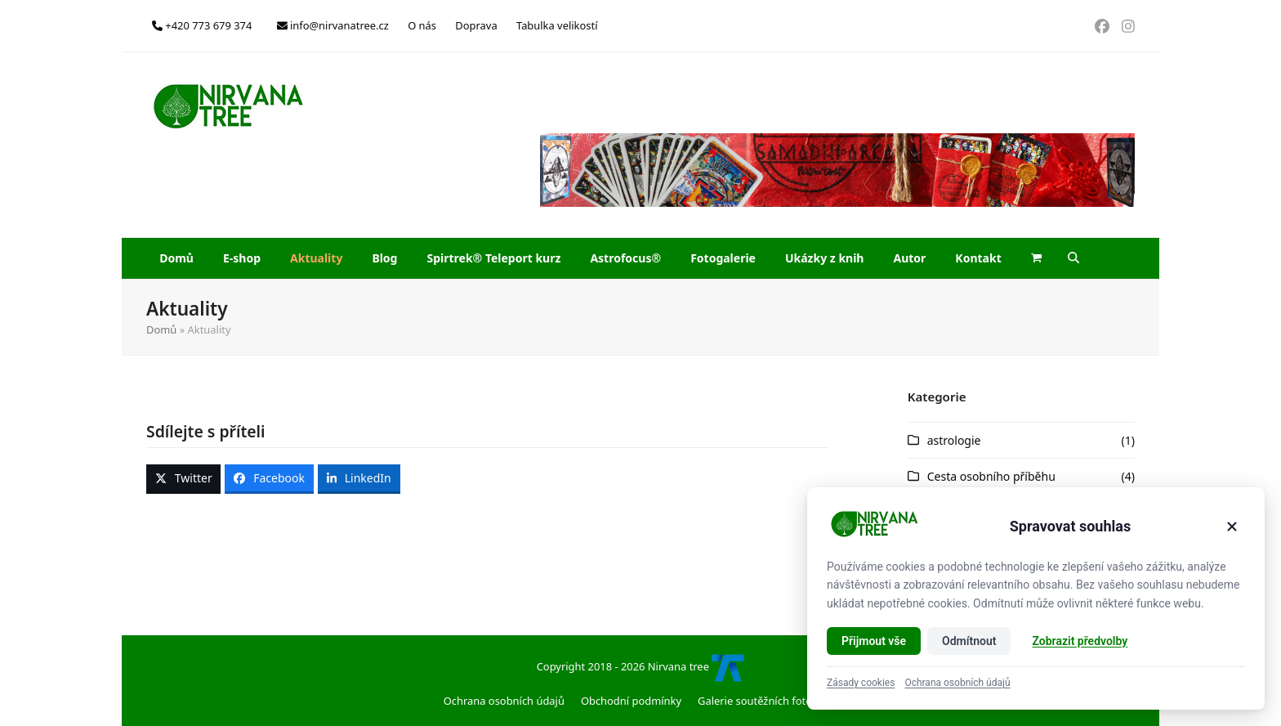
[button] (1037, 258)
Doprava (476, 25)
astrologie (954, 440)
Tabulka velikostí (556, 25)
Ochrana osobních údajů (504, 700)
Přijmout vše (873, 641)
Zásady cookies (861, 682)
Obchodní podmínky (631, 700)
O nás (422, 25)
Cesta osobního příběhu (991, 476)
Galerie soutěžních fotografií (767, 700)
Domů (161, 329)
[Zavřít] (1232, 526)
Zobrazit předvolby (1079, 641)
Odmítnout (969, 641)
